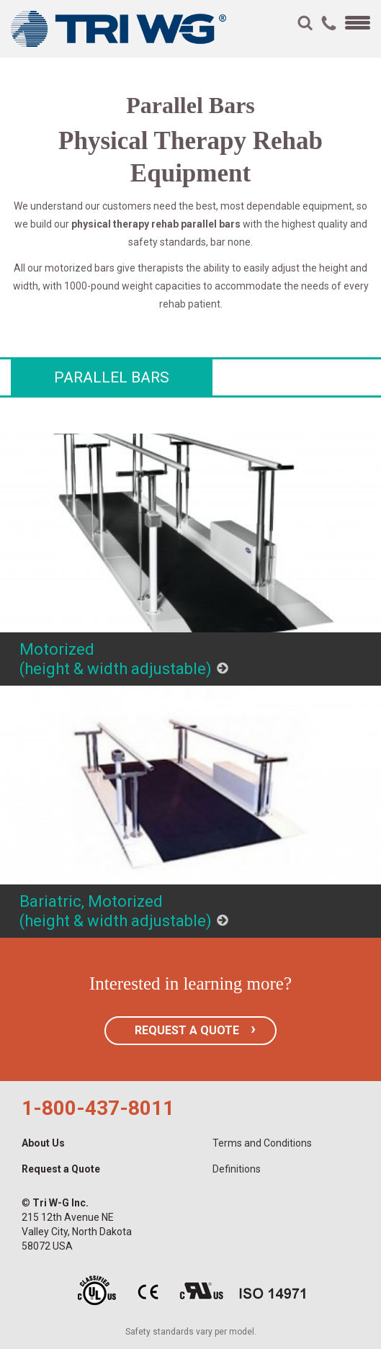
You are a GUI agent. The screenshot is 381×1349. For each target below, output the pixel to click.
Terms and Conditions (262, 1143)
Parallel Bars (111, 377)
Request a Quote (61, 1169)
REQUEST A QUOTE (187, 1030)
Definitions (236, 1169)
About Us (43, 1143)
